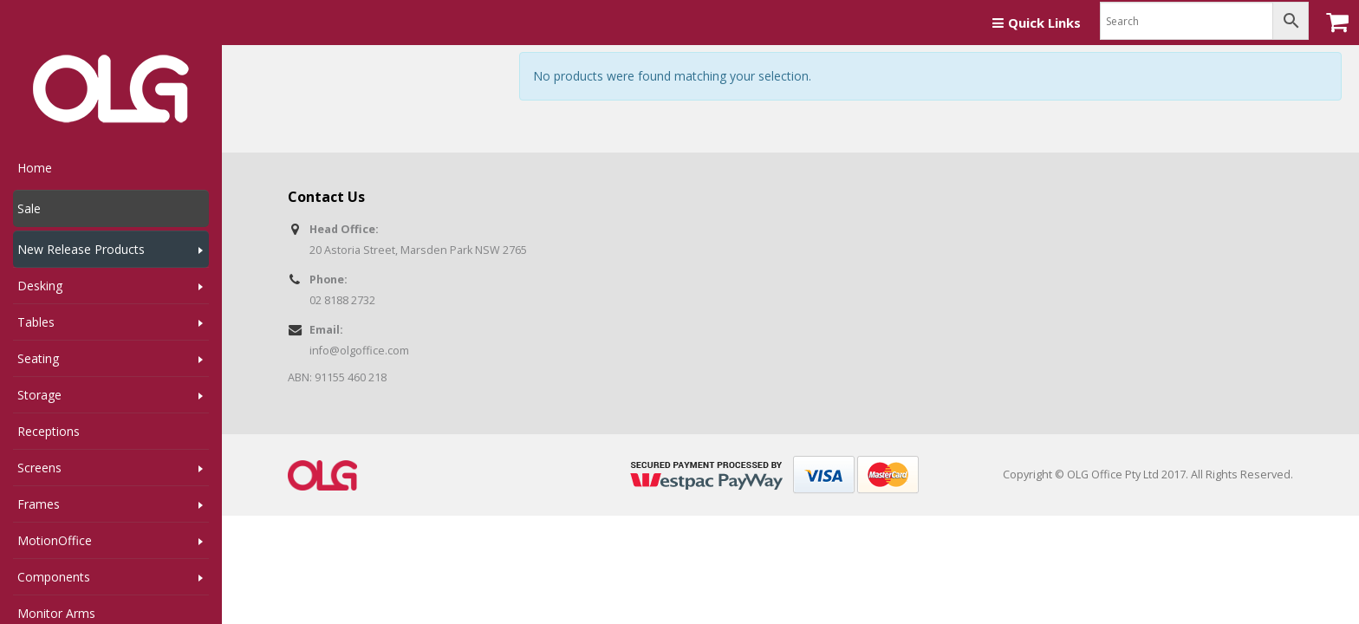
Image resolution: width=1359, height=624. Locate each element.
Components (53, 577)
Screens (39, 467)
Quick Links (1036, 22)
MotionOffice (54, 540)
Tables (36, 322)
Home (34, 167)
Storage (39, 395)
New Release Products (81, 249)
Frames (38, 504)
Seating (38, 358)
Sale (29, 208)
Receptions (48, 431)
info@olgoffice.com (359, 350)
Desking (39, 285)
